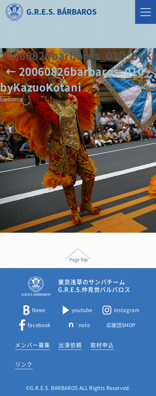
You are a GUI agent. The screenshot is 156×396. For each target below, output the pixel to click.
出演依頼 (70, 345)
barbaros (11, 99)
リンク (24, 364)
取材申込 (102, 345)
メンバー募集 (32, 345)
